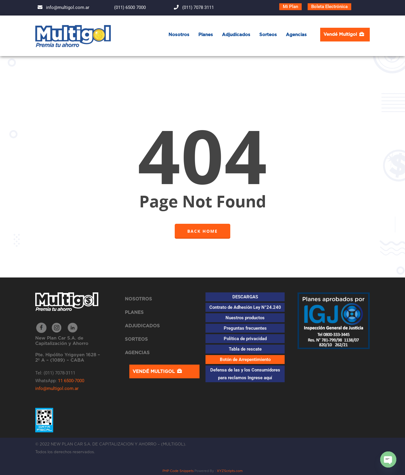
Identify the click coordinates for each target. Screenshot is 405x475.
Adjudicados (236, 35)
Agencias (296, 35)
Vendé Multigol (344, 34)
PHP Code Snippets (178, 471)
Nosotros (178, 35)
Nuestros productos (245, 317)
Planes (205, 35)
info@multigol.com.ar (62, 7)
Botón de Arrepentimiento (245, 359)
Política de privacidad (245, 338)
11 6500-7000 (71, 380)
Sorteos (268, 35)
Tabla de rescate (245, 349)
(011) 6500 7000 (124, 7)
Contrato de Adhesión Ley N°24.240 (245, 307)
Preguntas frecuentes (245, 328)
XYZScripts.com (230, 471)
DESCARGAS (245, 297)
